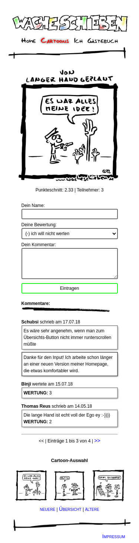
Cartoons (55, 41)
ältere (92, 509)
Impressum (113, 536)
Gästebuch (102, 41)
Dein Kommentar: (38, 244)
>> (97, 441)
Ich (78, 41)
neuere (47, 509)
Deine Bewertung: (39, 224)
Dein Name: (33, 205)
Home (28, 41)
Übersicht (70, 509)
